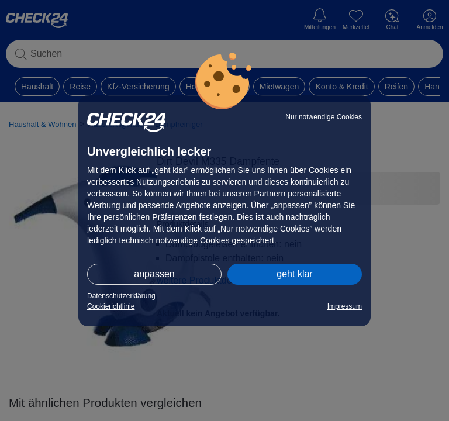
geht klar (294, 274)
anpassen (154, 274)
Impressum (344, 306)
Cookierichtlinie (110, 306)
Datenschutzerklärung (121, 296)
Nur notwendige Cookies (323, 117)
